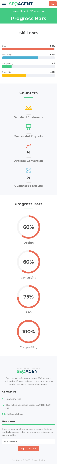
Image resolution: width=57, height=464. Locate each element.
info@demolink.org (14, 414)
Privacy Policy (38, 460)
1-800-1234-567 (13, 399)
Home (15, 11)
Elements (24, 11)
